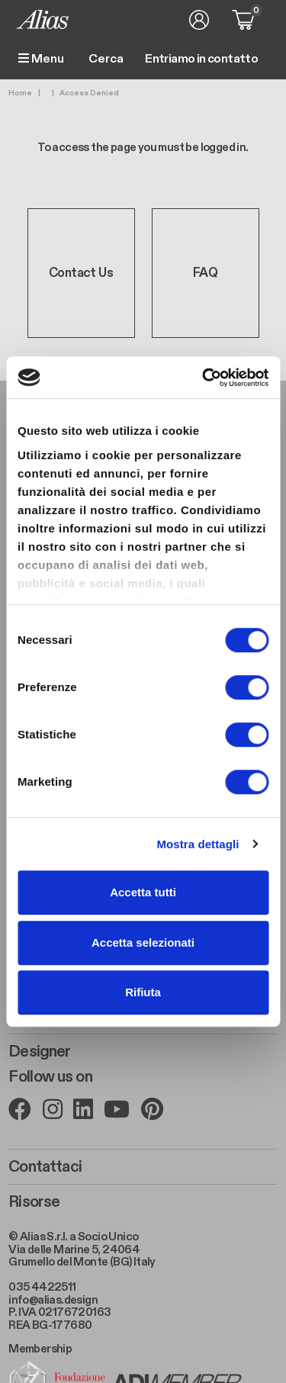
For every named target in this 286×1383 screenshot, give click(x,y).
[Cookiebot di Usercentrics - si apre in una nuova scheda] (203, 378)
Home (20, 93)
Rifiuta (143, 992)
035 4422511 (42, 1287)
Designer (39, 1052)
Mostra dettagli (197, 844)
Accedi (199, 20)
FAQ (205, 273)
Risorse (33, 1202)
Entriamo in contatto (201, 59)
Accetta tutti (143, 892)
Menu (41, 59)
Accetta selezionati (143, 942)
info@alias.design (53, 1299)
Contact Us (81, 273)
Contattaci (45, 1167)
